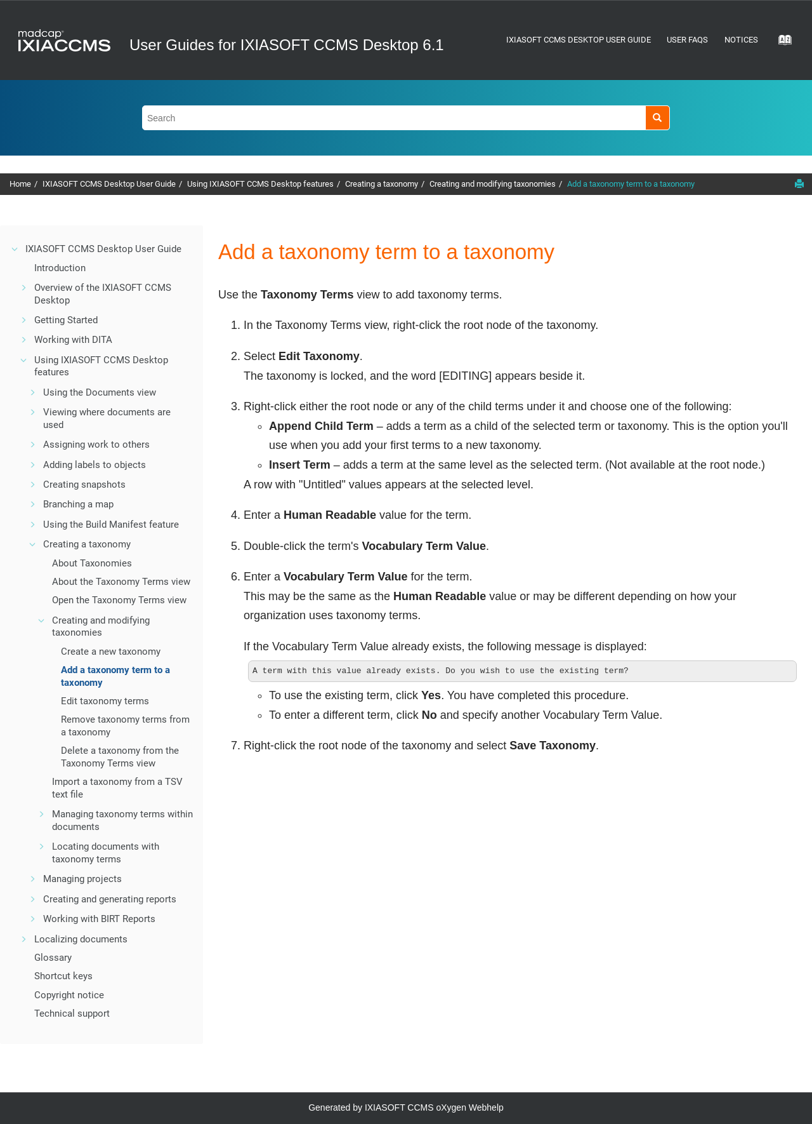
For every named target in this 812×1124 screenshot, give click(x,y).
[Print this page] (799, 183)
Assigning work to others (96, 444)
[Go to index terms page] (781, 44)
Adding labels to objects (94, 465)
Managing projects (82, 879)
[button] (15, 249)
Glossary (53, 957)
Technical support (72, 1013)
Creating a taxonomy (381, 184)
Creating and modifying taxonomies (492, 184)
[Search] (657, 117)
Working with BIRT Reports (99, 919)
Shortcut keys (63, 976)
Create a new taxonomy (110, 651)
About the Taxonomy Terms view (121, 581)
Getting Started (66, 320)
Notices (741, 39)
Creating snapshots (84, 484)
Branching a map (78, 504)
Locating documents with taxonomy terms (105, 853)
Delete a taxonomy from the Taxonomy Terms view (120, 757)
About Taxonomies (92, 563)
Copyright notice (69, 995)
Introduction (60, 268)
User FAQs (687, 39)
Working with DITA (73, 339)
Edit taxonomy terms (105, 701)
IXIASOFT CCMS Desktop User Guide (578, 39)
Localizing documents (81, 939)
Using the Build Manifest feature (111, 524)
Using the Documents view (99, 392)
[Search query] (406, 117)
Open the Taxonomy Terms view (119, 600)
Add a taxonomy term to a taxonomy (631, 184)
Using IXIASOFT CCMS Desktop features (260, 184)
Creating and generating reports (109, 899)
